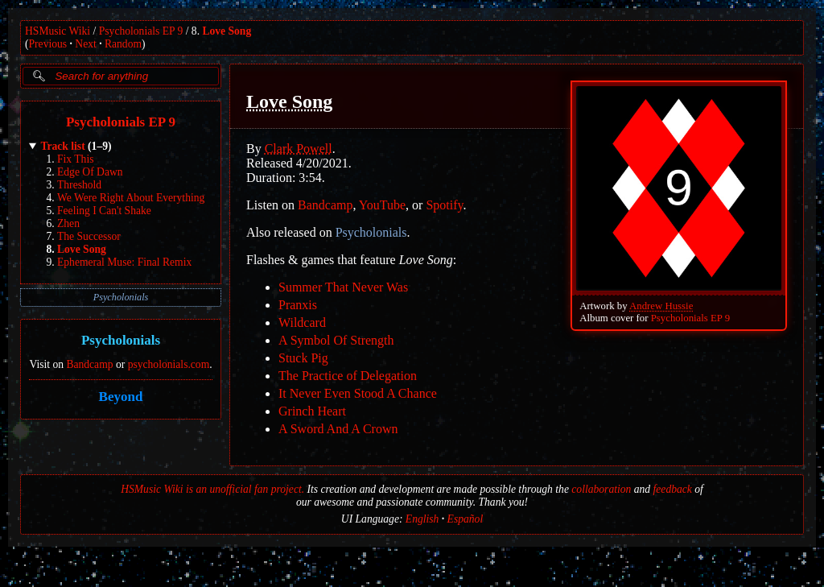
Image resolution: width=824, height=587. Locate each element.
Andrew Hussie (661, 306)
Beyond (121, 396)
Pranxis (297, 305)
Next (85, 44)
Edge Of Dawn (90, 172)
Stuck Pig (303, 358)
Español (465, 519)
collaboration (601, 489)
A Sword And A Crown (338, 429)
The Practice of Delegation (347, 375)
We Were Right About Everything (130, 198)
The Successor (89, 236)
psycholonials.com (169, 364)
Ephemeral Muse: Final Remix (124, 262)
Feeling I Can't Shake (104, 211)
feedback (672, 489)
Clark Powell (298, 148)
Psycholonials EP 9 (141, 31)
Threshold (79, 185)
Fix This (75, 159)
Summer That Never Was (343, 287)
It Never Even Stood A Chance (357, 393)
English (422, 519)
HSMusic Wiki (57, 31)
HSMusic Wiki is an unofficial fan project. (212, 489)
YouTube (382, 205)
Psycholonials (121, 297)
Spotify (444, 205)
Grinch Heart (312, 411)
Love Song (226, 31)
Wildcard (302, 322)
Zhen (68, 223)
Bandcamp (89, 364)
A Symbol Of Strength (336, 340)
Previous (48, 44)
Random (123, 44)
